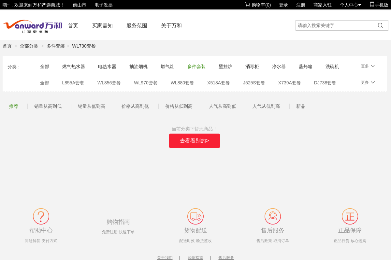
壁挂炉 (225, 66)
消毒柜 (252, 66)
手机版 (378, 4)
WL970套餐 (145, 82)
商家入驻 (322, 4)
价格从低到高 (179, 106)
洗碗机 (332, 66)
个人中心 (350, 4)
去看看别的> (194, 140)
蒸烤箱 (305, 66)
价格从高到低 (135, 106)
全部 (44, 66)
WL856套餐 (109, 82)
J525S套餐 (254, 82)
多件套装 (56, 46)
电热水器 (107, 66)
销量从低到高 (91, 106)
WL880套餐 (182, 82)
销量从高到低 (48, 106)
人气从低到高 (266, 106)
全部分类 (29, 46)
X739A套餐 (289, 82)
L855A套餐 (73, 82)
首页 (73, 25)
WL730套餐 (84, 46)
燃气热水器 (73, 66)
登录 (283, 4)
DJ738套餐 (325, 82)
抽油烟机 (138, 66)
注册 (300, 4)
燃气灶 (167, 66)
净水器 (279, 66)
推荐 (13, 106)
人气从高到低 (222, 106)
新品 (300, 106)
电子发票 (103, 4)
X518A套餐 (218, 82)
